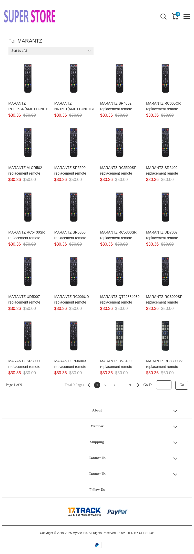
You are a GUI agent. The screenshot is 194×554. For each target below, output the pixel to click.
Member (97, 426)
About (97, 410)
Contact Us (97, 458)
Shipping (97, 442)
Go (182, 385)
